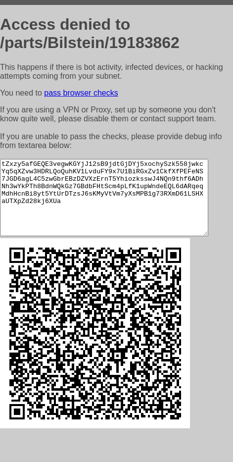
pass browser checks (81, 93)
